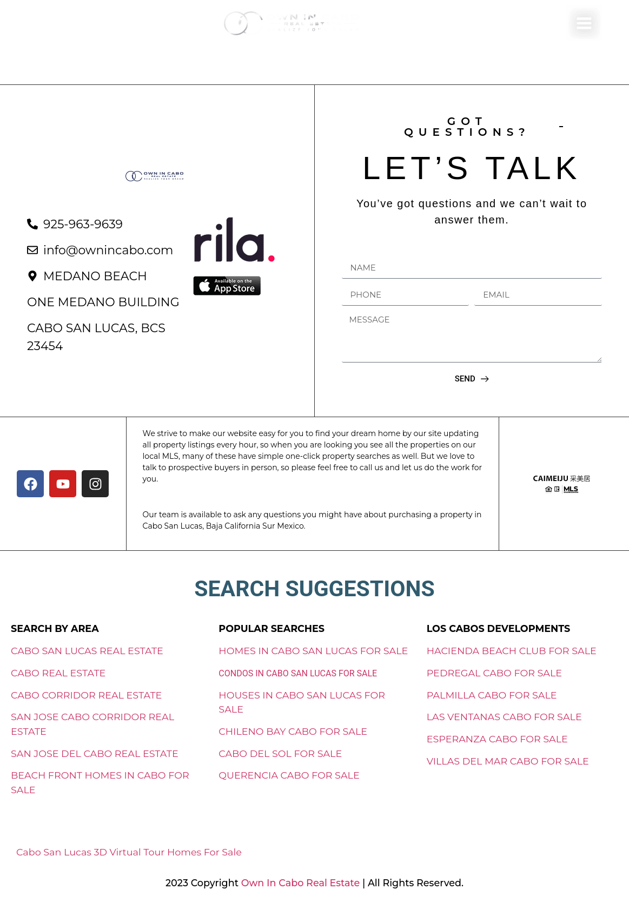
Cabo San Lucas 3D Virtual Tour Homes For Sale (129, 852)
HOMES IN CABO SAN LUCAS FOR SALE (313, 650)
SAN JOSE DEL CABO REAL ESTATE (94, 753)
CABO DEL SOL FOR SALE (280, 753)
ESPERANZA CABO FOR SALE (497, 739)
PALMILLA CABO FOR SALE (492, 695)
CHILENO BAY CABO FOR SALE (293, 731)
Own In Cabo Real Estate (299, 882)
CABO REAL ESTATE (58, 673)
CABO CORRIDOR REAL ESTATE (86, 695)
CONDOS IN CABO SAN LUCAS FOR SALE (298, 673)
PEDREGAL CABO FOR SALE (494, 673)
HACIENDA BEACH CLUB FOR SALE (512, 650)
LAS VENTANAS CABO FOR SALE (504, 716)
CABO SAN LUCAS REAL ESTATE (87, 650)
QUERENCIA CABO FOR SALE (289, 775)
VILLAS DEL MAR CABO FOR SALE (508, 761)
